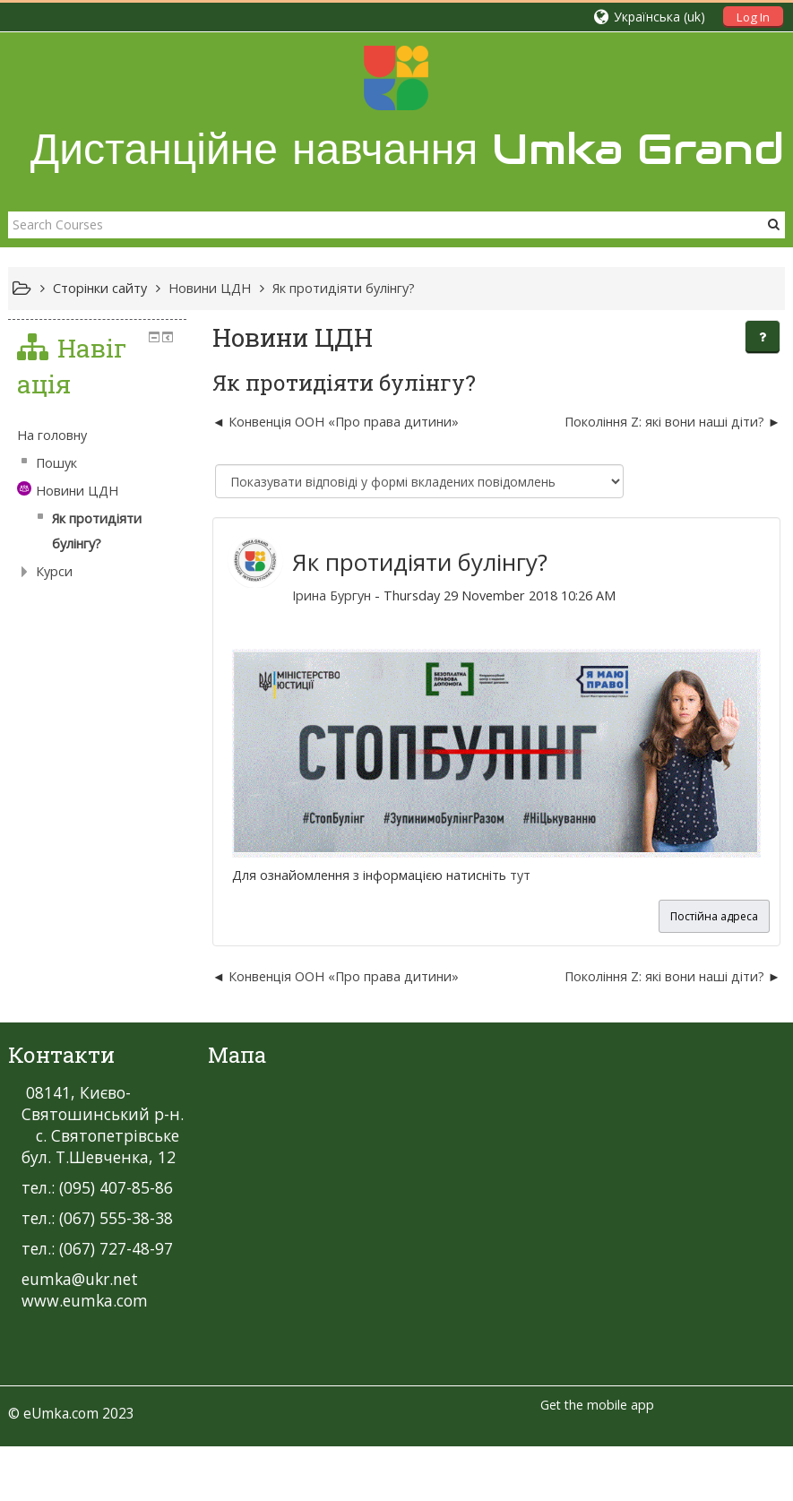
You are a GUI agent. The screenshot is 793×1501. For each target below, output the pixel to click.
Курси (54, 571)
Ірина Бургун (331, 595)
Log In (753, 17)
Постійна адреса (714, 916)
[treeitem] (97, 435)
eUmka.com (61, 1413)
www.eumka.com (85, 1300)
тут (520, 875)
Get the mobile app (597, 1404)
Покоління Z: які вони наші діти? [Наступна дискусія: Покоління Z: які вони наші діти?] (664, 421)
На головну (52, 435)
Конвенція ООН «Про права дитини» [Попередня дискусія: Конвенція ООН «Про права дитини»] (343, 421)
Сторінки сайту (100, 288)
